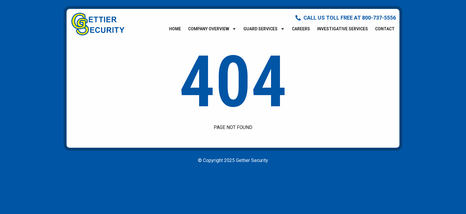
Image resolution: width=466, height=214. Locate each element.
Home (175, 28)
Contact (385, 28)
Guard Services (264, 29)
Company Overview (212, 29)
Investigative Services (342, 28)
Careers (301, 28)
